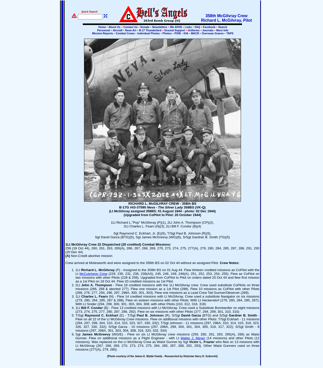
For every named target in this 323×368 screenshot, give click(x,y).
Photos (167, 33)
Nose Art (130, 30)
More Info (222, 30)
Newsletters (159, 27)
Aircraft (117, 30)
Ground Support (175, 30)
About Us (114, 27)
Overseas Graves (212, 33)
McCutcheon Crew (93, 274)
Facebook (209, 27)
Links (188, 27)
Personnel (103, 30)
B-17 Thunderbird (150, 30)
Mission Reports (102, 33)
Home (102, 27)
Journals (208, 30)
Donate (145, 27)
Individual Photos (148, 33)
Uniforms (193, 30)
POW (177, 33)
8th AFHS (176, 27)
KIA (186, 33)
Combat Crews (125, 33)
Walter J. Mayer (193, 338)
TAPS (229, 33)
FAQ (197, 27)
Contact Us (130, 27)
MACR (195, 33)
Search (222, 27)
